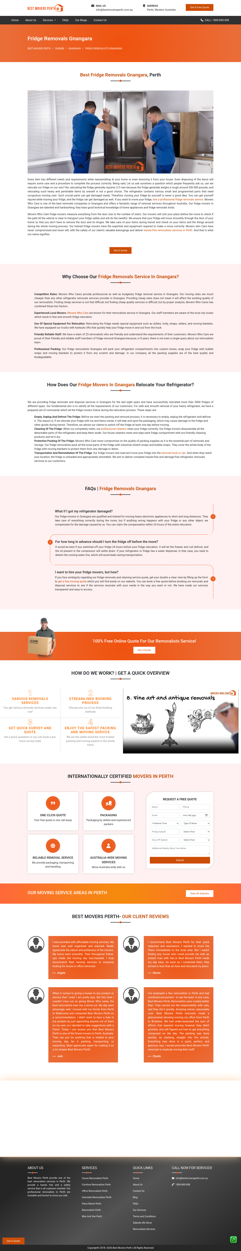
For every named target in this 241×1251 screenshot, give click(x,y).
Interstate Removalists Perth (96, 1197)
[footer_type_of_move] (195, 823)
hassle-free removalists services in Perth (168, 230)
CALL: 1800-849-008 (215, 20)
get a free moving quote (72, 581)
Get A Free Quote (199, 7)
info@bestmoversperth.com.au (114, 9)
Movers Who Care (78, 313)
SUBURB (59, 48)
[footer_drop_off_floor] (195, 840)
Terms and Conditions (144, 1216)
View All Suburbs (199, 893)
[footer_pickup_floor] (195, 832)
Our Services (139, 1210)
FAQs (65, 20)
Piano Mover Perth (91, 1203)
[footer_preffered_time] (164, 823)
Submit (180, 860)
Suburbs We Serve (142, 1222)
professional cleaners (114, 428)
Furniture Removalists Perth (96, 1184)
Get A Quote (120, 250)
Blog (135, 1197)
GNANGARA (74, 48)
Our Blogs (81, 20)
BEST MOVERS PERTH (39, 48)
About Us (30, 20)
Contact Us (100, 20)
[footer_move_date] (195, 815)
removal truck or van (173, 453)
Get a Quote (144, 650)
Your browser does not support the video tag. (180, 721)
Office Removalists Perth (94, 1191)
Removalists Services (144, 1229)
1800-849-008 (181, 1184)
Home (15, 20)
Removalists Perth (91, 1210)
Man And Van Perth (92, 1216)
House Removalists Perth (95, 1178)
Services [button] (48, 20)
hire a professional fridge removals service (178, 199)
